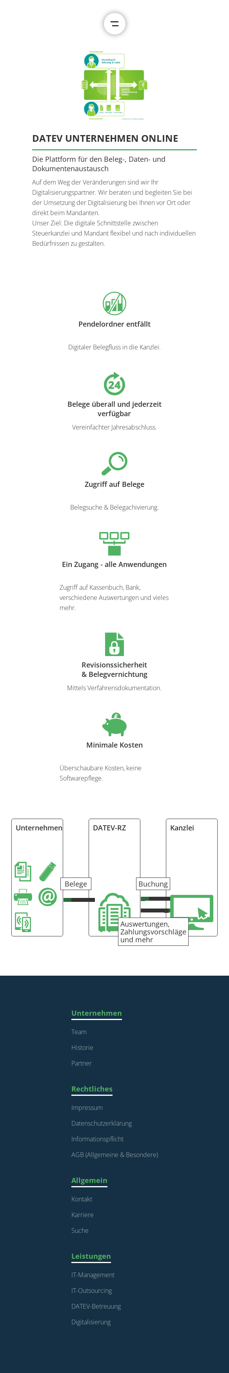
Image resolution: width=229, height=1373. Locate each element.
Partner (81, 1063)
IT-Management (92, 1275)
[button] (114, 24)
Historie (82, 1047)
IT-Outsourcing (91, 1290)
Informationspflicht (97, 1139)
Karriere (82, 1215)
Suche (80, 1230)
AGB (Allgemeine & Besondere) (114, 1155)
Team (79, 1032)
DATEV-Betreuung (96, 1306)
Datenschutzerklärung (101, 1123)
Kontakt (81, 1199)
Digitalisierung (91, 1322)
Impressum (87, 1108)
